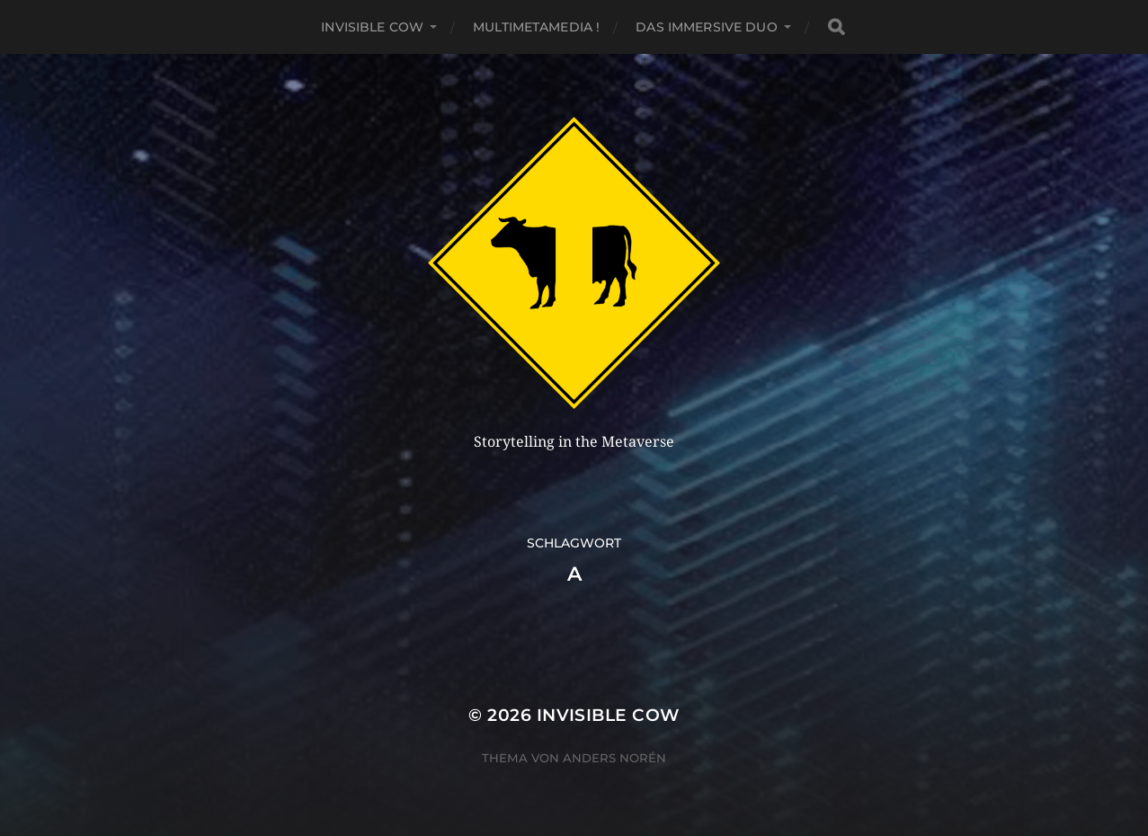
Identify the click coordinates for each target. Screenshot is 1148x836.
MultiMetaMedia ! (536, 27)
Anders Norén (614, 758)
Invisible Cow (372, 27)
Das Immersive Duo (706, 27)
